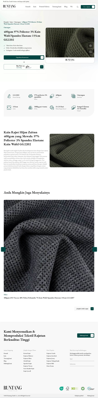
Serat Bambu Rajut (29, 368)
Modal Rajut (27, 361)
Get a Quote (86, 7)
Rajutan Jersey (51, 358)
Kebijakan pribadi (79, 395)
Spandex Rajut (28, 363)
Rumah (27, 7)
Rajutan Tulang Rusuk (53, 361)
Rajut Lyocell (27, 371)
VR (71, 7)
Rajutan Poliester (28, 356)
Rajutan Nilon (27, 358)
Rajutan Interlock (52, 356)
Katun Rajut (27, 353)
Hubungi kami (84, 335)
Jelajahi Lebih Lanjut (82, 309)
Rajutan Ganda (51, 353)
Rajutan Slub (50, 363)
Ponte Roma (50, 366)
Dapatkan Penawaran (22, 57)
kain (34, 7)
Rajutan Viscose (28, 366)
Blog (65, 7)
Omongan (17, 22)
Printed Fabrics (44, 7)
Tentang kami (56, 7)
